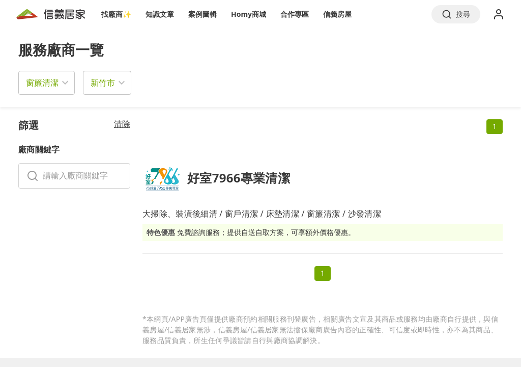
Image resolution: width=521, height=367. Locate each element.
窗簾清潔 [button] (42, 82)
